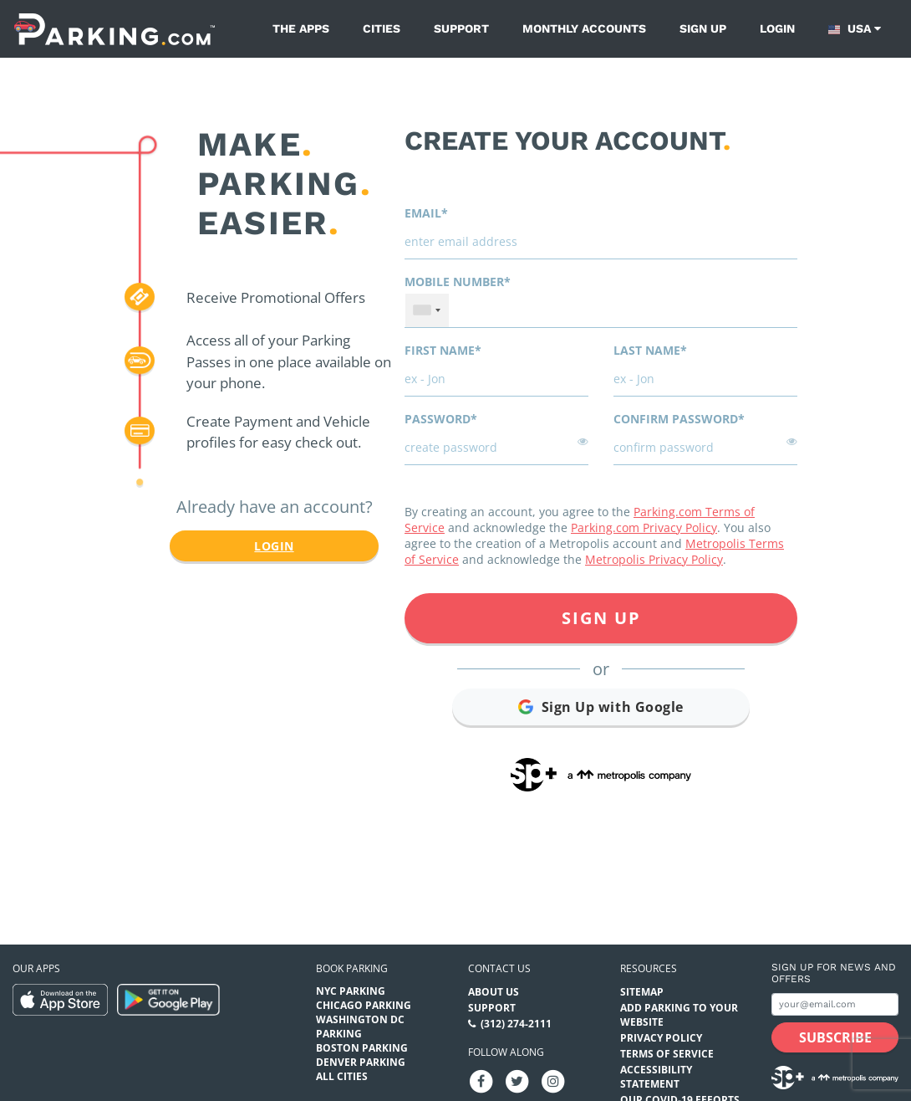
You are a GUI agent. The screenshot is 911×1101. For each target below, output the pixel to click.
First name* (443, 350)
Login (777, 28)
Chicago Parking (363, 1005)
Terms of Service (667, 1054)
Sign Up (601, 618)
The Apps (300, 28)
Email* (426, 213)
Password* (441, 419)
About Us (493, 992)
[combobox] (427, 310)
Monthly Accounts (584, 28)
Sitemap (642, 992)
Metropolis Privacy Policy (654, 559)
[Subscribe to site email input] (834, 1004)
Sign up (702, 28)
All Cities (342, 1076)
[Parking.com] (114, 29)
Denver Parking (360, 1062)
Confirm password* (679, 419)
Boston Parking (362, 1048)
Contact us (499, 968)
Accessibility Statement (656, 1077)
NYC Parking (350, 991)
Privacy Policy (661, 1038)
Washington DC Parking (360, 1026)
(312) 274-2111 (516, 1024)
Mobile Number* (458, 281)
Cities (381, 28)
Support (461, 28)
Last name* (650, 350)
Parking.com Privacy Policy (644, 527)
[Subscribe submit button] (834, 1037)
